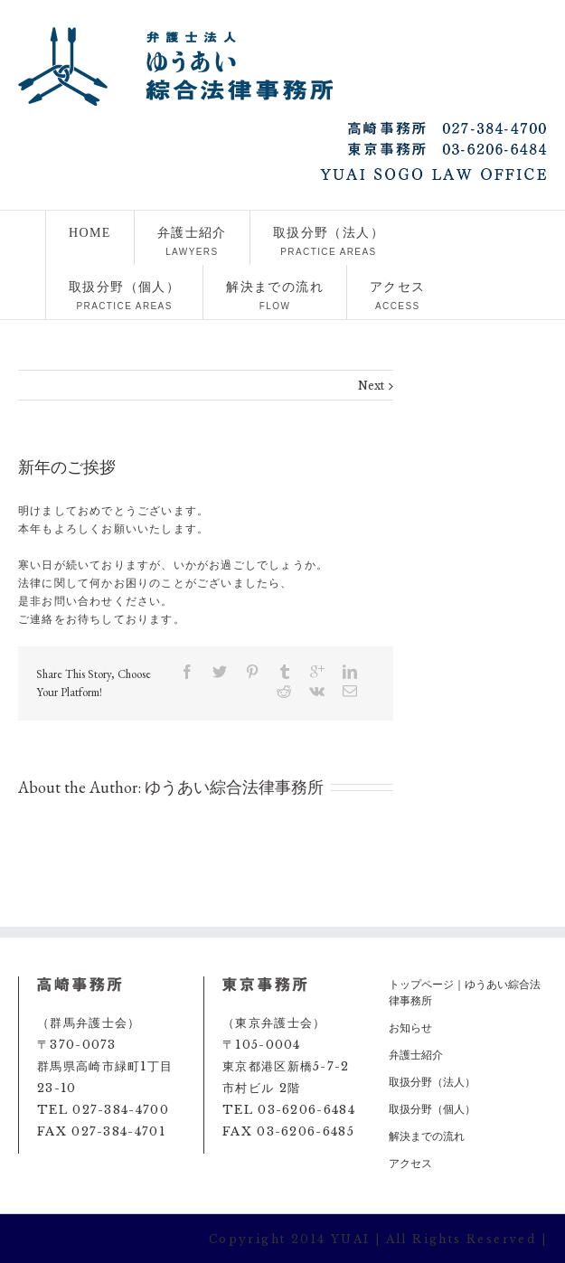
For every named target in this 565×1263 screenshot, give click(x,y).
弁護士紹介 (192, 241)
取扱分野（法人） (328, 241)
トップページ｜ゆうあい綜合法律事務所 (465, 992)
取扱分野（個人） (124, 295)
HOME (90, 241)
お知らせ (410, 1027)
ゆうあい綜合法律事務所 (234, 787)
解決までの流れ (275, 295)
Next (371, 385)
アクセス (398, 295)
